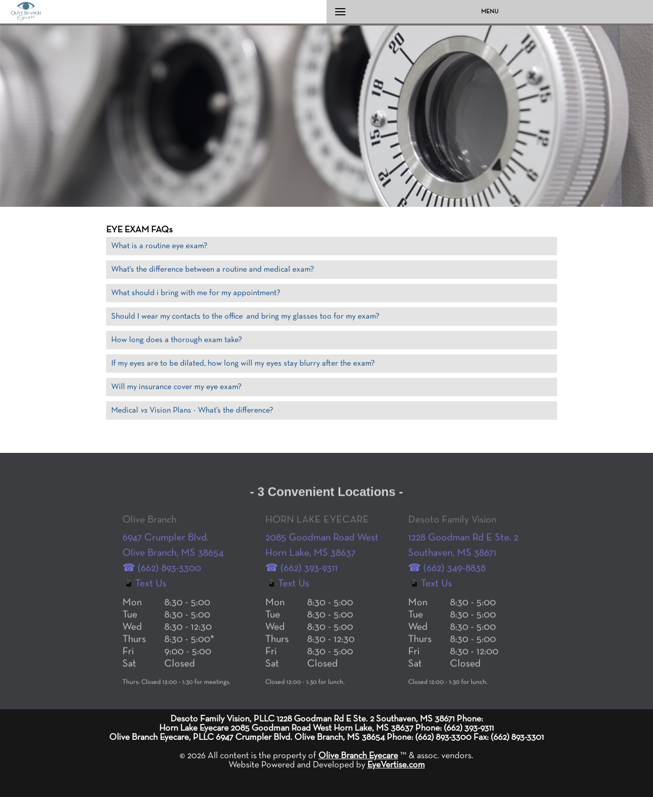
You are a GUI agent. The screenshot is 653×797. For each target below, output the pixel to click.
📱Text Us (144, 606)
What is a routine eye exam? (159, 246)
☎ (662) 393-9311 (301, 591)
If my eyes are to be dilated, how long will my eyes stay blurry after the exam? (243, 363)
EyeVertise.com (396, 764)
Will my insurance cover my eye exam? (176, 387)
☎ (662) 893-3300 (161, 591)
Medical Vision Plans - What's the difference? (192, 410)
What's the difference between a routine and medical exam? (212, 269)
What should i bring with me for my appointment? (196, 293)
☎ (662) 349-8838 (447, 591)
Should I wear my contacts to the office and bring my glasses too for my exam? (245, 316)
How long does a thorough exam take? (176, 340)
